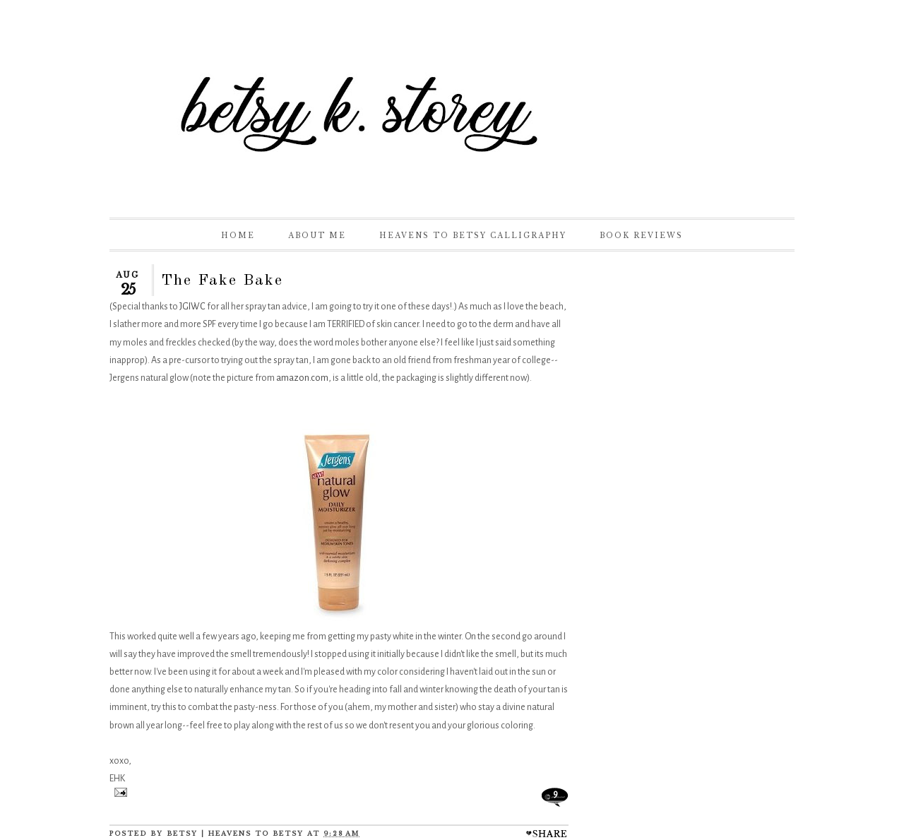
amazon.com (302, 378)
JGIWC (192, 307)
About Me (317, 235)
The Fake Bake (222, 280)
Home (238, 235)
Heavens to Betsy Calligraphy (472, 235)
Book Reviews (641, 235)
